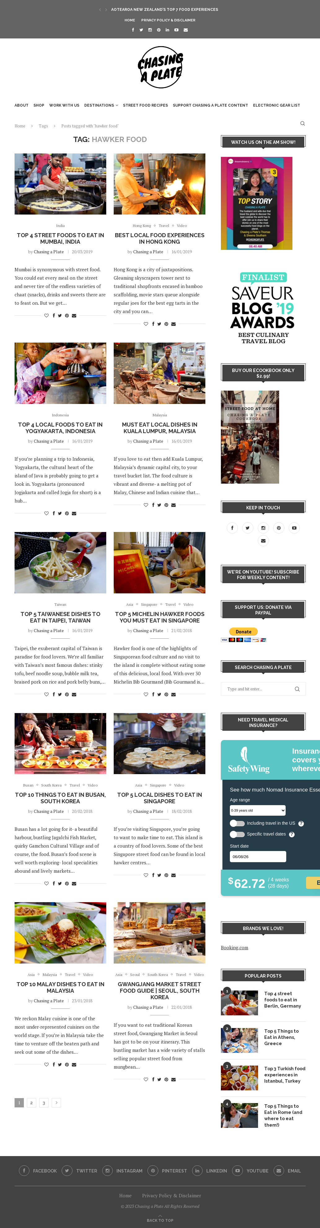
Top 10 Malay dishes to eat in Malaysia (60, 988)
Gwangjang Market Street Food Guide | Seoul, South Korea (159, 998)
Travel (165, 225)
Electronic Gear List (276, 105)
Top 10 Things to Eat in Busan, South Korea (60, 798)
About (21, 105)
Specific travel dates (266, 834)
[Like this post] (46, 316)
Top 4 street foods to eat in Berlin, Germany (284, 999)
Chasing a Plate (49, 252)
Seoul (139, 975)
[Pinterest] (158, 30)
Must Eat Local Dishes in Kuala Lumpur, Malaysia (159, 428)
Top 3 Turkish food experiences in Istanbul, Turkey (284, 1074)
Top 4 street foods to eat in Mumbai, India (60, 238)
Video (183, 225)
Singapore (148, 604)
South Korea (51, 785)
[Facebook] (133, 30)
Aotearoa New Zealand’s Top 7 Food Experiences (164, 9)
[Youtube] (176, 30)
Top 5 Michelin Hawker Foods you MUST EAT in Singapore (159, 617)
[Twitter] (141, 30)
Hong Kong (140, 225)
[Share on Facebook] (54, 316)
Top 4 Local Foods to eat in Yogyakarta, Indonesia (60, 428)
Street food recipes (145, 105)
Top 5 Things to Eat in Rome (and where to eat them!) (283, 1115)
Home (130, 20)
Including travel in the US (271, 823)
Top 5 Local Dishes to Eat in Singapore (159, 798)
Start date (239, 846)
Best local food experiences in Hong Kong (159, 238)
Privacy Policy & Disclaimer (168, 20)
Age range (240, 799)
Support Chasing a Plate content (210, 105)
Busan (26, 785)
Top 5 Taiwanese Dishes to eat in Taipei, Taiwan (60, 617)
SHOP (38, 105)
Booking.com (234, 947)
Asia (127, 604)
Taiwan (60, 604)
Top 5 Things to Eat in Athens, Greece (280, 1036)
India (60, 225)
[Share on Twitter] (60, 316)
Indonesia (60, 415)
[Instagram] (150, 30)
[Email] (186, 30)
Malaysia (159, 415)
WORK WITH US (64, 105)
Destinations (99, 105)
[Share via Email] (74, 316)
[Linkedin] (167, 30)
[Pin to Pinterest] (67, 316)
